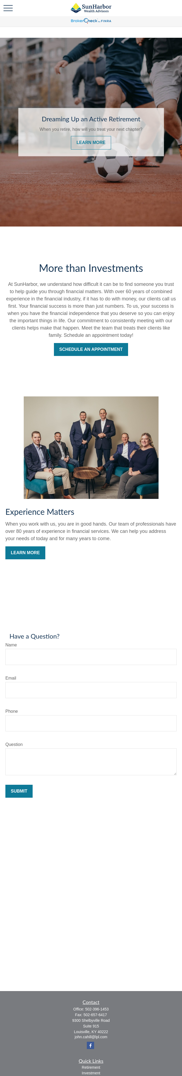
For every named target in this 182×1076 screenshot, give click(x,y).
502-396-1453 (97, 1009)
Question (14, 744)
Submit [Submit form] (19, 791)
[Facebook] (90, 1045)
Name (11, 645)
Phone (11, 711)
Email (10, 678)
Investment (91, 1073)
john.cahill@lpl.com (91, 1037)
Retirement (91, 1067)
